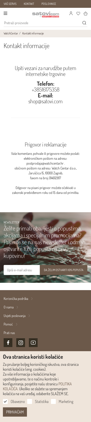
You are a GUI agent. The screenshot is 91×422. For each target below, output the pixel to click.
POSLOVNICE (48, 4)
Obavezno (18, 401)
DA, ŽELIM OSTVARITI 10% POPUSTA (63, 270)
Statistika (42, 401)
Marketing (66, 401)
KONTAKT (29, 4)
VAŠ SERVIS (10, 4)
